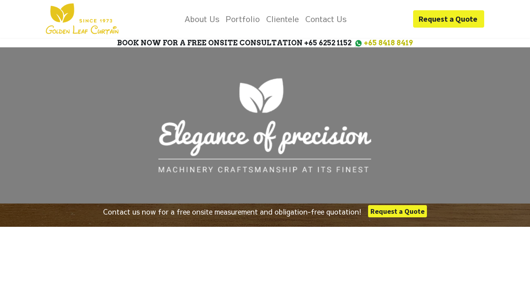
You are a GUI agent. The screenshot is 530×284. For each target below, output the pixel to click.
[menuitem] (202, 19)
